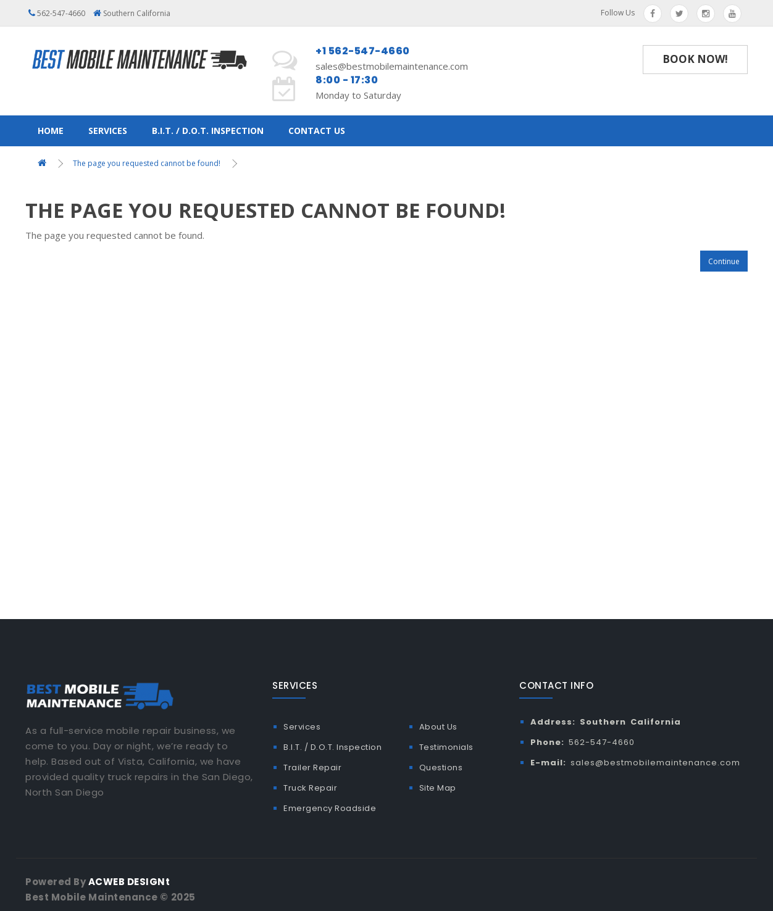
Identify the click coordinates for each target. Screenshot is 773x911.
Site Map (437, 788)
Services (107, 130)
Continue (724, 261)
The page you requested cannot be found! (146, 163)
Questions (441, 767)
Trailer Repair (312, 767)
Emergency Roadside (329, 808)
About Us (438, 727)
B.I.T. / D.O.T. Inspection (208, 130)
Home (51, 130)
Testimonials (446, 747)
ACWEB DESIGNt (129, 881)
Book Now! (695, 59)
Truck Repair (310, 788)
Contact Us (316, 130)
